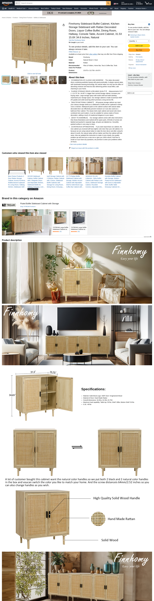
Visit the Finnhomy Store (77, 40)
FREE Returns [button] (75, 52)
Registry (123, 8)
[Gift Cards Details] (107, 8)
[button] (4, 8)
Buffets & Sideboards (40, 17)
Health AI (11, 8)
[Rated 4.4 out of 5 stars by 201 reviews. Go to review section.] (61, 231)
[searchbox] (63, 3)
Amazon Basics (33, 8)
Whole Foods (93, 8)
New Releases (67, 8)
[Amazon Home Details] (146, 8)
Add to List (130, 93)
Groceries (84, 8)
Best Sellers (45, 8)
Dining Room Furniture (25, 17)
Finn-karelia (139, 57)
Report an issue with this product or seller (84, 148)
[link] (17, 181)
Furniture (15, 17)
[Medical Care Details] (26, 8)
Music (116, 8)
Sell (111, 8)
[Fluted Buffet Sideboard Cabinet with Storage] (39, 203)
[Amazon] (7, 3)
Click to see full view (34, 73)
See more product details (78, 144)
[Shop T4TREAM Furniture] (28, 207)
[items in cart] (148, 3)
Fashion (131, 8)
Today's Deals (55, 8)
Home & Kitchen (6, 17)
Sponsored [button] (148, 236)
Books (76, 8)
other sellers (93, 54)
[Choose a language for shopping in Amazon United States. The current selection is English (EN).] (115, 3)
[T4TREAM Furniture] (9, 205)
